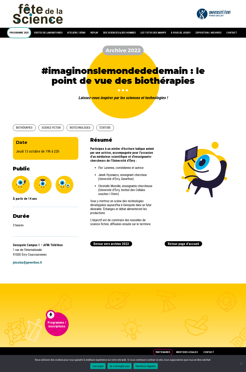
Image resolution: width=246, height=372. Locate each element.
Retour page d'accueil (183, 244)
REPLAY (94, 32)
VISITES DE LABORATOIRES (48, 32)
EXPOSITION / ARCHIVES (208, 32)
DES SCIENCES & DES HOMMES (119, 32)
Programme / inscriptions (56, 320)
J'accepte (98, 366)
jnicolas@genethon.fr (27, 262)
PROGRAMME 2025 (19, 32)
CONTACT (231, 32)
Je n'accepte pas (120, 366)
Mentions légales (187, 352)
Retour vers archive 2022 (111, 244)
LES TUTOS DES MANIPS (153, 32)
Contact (208, 352)
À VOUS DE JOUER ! (181, 32)
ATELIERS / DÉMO (76, 32)
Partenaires (163, 352)
